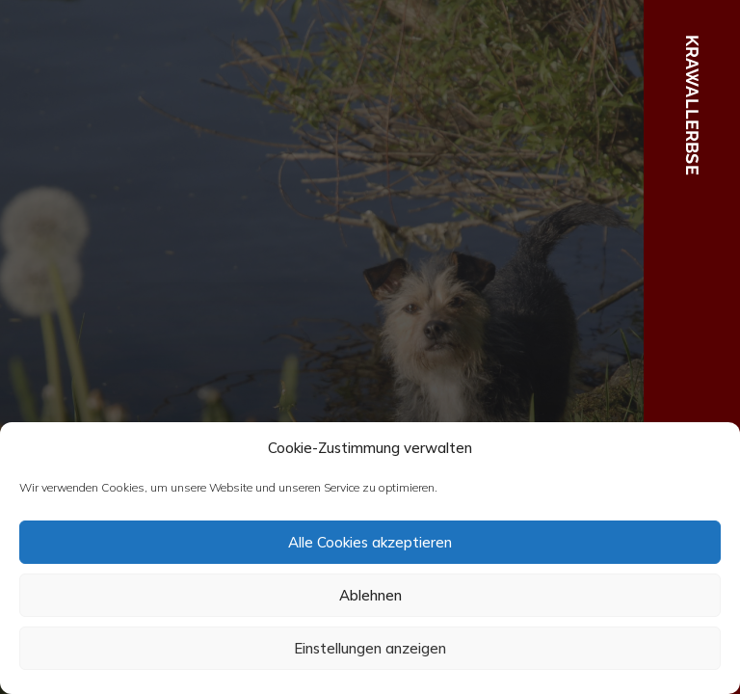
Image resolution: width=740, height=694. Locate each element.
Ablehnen (370, 595)
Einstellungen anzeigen (370, 648)
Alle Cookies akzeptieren (370, 542)
